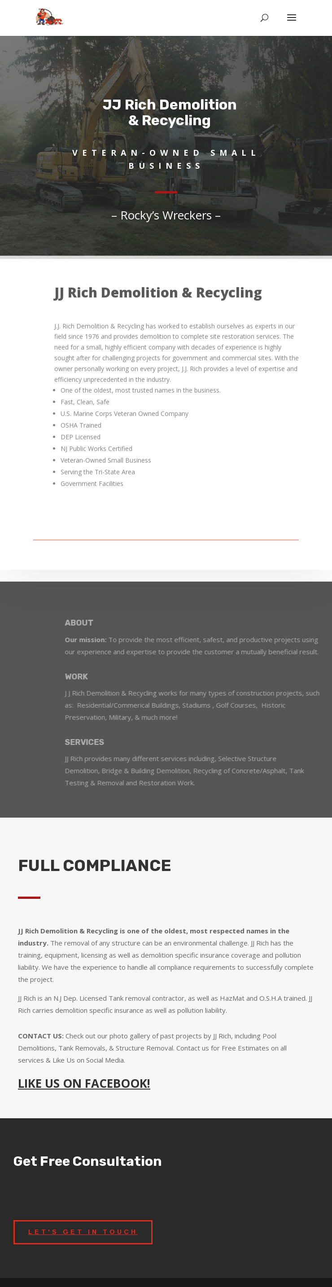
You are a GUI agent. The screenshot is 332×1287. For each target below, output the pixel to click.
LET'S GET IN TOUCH (83, 1231)
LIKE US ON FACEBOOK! (84, 1083)
